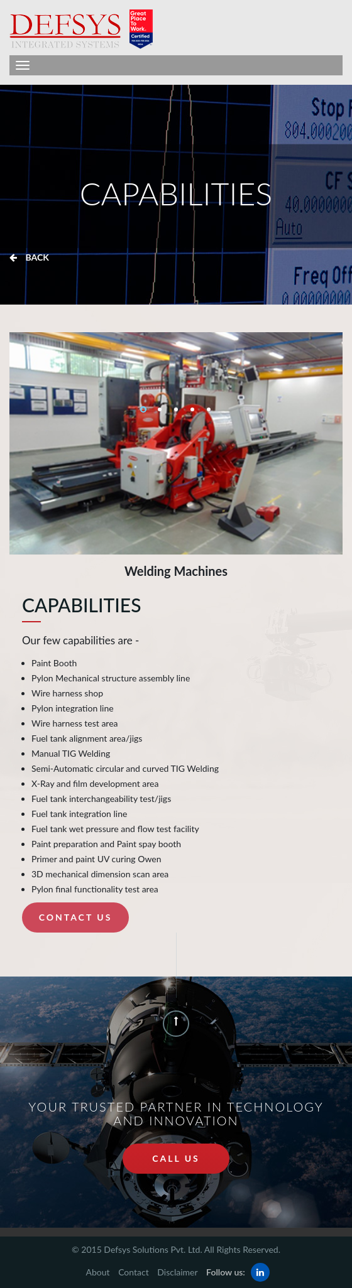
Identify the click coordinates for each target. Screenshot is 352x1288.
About (97, 1272)
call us (176, 1158)
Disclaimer (177, 1272)
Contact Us (76, 917)
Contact (133, 1272)
